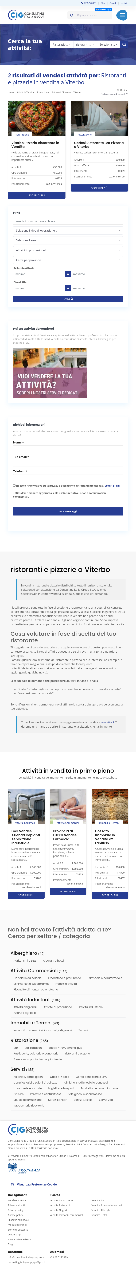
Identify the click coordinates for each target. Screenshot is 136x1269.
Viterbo (77, 92)
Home (11, 92)
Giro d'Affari (21, 282)
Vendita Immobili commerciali (67, 1215)
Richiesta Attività (24, 268)
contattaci (107, 722)
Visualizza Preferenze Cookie (33, 1185)
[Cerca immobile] (124, 44)
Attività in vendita (25, 92)
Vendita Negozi (58, 1210)
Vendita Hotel (99, 1215)
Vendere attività (17, 1200)
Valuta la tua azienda (20, 1239)
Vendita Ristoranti (60, 1205)
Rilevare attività (16, 1205)
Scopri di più (112, 485)
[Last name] (97, 274)
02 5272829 (88, 3)
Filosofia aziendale (18, 1220)
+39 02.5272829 (59, 1257)
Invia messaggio (68, 511)
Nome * (18, 442)
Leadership (14, 1234)
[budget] (39, 274)
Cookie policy (15, 1215)
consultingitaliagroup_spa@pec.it (26, 1262)
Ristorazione (43, 92)
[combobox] (89, 15)
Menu (122, 15)
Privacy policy (15, 1210)
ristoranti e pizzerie (61, 92)
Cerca (68, 299)
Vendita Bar (98, 1200)
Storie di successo (18, 1229)
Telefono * (20, 471)
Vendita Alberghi (101, 1210)
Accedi (113, 3)
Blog (103, 3)
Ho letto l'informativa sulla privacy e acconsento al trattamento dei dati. (66, 485)
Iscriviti (124, 3)
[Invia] (71, 14)
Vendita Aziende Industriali (107, 1205)
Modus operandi (17, 1224)
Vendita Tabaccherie (61, 1200)
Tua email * (21, 457)
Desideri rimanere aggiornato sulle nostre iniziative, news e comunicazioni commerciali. (60, 494)
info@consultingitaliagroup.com (26, 1257)
